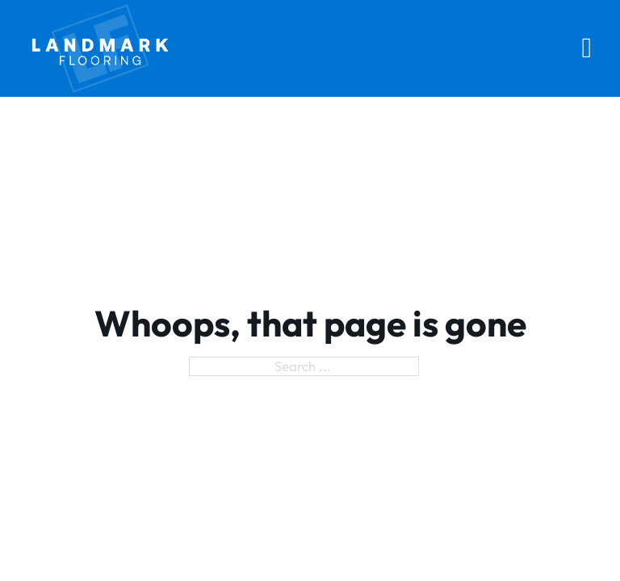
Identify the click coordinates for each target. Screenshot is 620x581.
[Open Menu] (587, 48)
